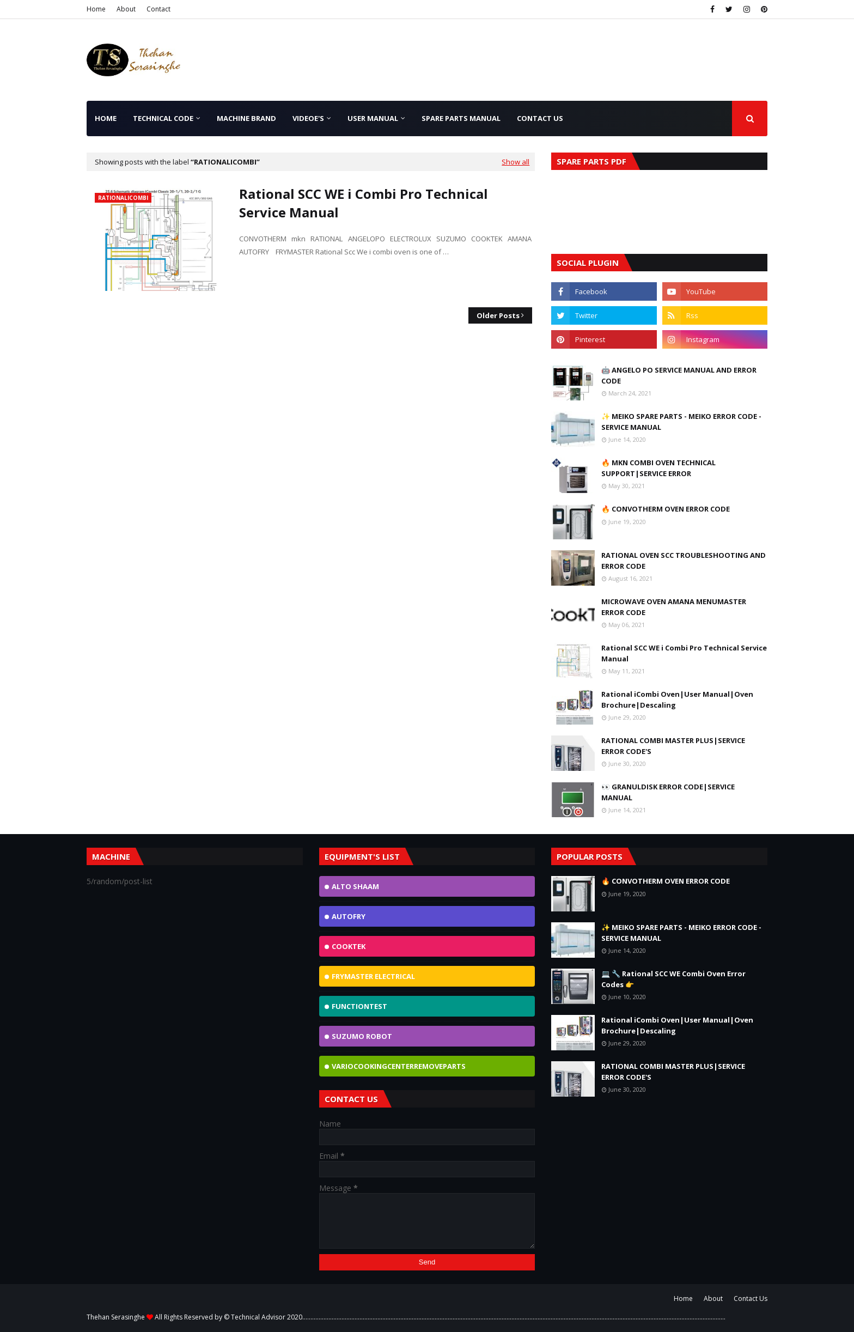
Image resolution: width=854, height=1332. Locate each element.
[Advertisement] (544, 63)
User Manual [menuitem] (372, 118)
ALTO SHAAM (355, 886)
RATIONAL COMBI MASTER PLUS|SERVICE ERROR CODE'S (673, 745)
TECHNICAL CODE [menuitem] (163, 118)
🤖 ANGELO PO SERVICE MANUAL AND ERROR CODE (679, 375)
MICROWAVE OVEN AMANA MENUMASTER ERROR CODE (673, 607)
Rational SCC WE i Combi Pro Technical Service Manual (363, 203)
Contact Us (750, 1298)
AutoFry (348, 916)
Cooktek (348, 946)
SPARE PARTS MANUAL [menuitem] (461, 118)
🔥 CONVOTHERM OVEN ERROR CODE (665, 509)
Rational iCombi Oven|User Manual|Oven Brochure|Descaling (677, 699)
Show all (515, 162)
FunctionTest (359, 1006)
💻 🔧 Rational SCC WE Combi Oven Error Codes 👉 (673, 979)
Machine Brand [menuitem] (246, 118)
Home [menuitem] (106, 118)
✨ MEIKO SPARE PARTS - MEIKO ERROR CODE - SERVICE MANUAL (681, 421)
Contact (158, 9)
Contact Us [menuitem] (540, 118)
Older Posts (498, 315)
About (126, 9)
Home (96, 9)
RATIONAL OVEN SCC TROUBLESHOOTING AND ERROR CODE (683, 560)
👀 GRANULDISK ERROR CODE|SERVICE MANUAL (668, 792)
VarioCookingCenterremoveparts (399, 1066)
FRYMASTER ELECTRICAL (373, 976)
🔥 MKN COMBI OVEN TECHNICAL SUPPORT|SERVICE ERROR (658, 468)
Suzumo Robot (362, 1036)
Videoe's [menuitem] (308, 118)
